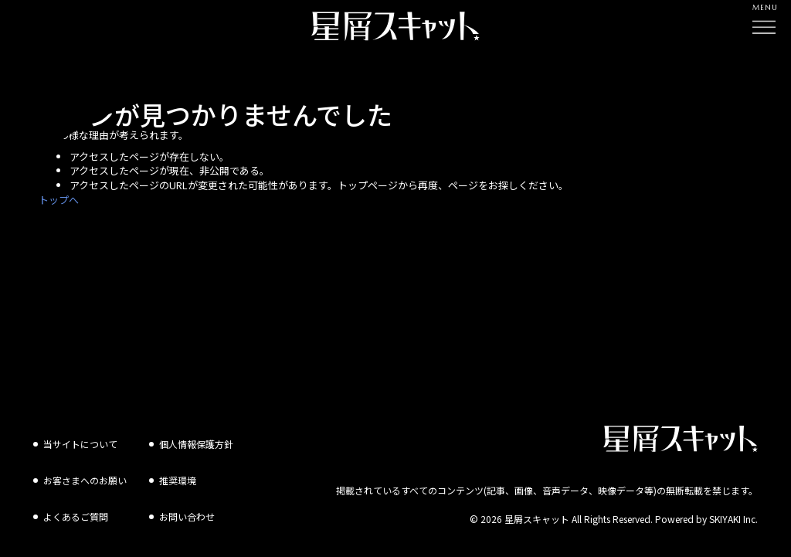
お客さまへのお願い (85, 470)
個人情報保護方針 (196, 434)
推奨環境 (177, 470)
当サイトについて (80, 434)
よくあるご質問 (75, 507)
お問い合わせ (187, 507)
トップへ (59, 199)
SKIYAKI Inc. (733, 509)
